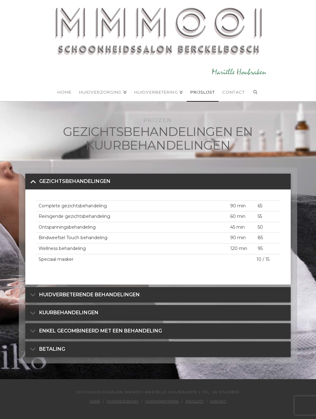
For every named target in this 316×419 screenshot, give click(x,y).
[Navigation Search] (255, 89)
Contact (218, 401)
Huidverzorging (122, 401)
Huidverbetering (162, 401)
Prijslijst (194, 401)
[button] (158, 181)
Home (94, 401)
